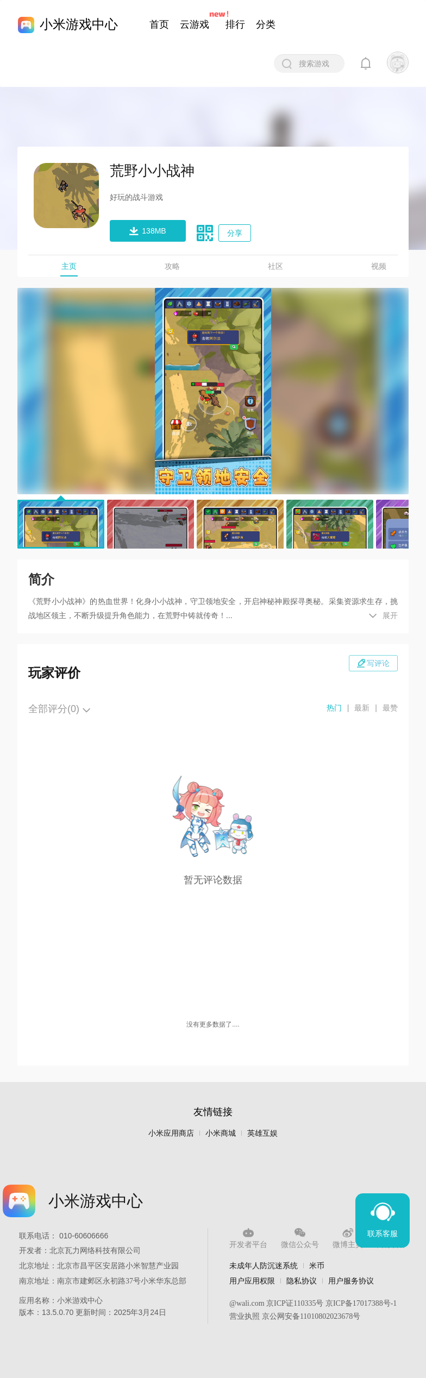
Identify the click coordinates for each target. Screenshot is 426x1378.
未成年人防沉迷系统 (263, 1265)
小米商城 (220, 1133)
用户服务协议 (351, 1280)
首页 (159, 24)
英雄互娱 (262, 1133)
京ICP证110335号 (294, 1303)
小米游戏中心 (79, 24)
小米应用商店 (171, 1133)
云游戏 (194, 24)
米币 (316, 1265)
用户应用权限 (252, 1280)
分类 (265, 24)
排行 (235, 24)
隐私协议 (301, 1280)
